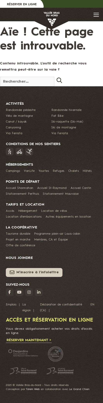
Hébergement (27, 211)
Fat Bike (57, 116)
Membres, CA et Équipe (51, 239)
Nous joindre (19, 258)
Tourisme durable (18, 234)
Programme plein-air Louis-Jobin (57, 234)
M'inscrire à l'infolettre (34, 272)
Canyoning (13, 127)
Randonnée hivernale (66, 110)
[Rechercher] (59, 80)
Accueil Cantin (81, 188)
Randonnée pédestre (20, 110)
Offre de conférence (20, 245)
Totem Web (33, 389)
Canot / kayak (16, 121)
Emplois (11, 304)
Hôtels (87, 171)
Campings (13, 171)
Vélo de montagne (19, 116)
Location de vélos (54, 211)
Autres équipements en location (68, 216)
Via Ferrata (14, 133)
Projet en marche (18, 239)
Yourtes (44, 171)
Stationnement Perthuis (22, 194)
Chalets (73, 171)
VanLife (29, 171)
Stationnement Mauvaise (61, 194)
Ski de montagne (63, 127)
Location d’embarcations (24, 216)
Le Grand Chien (79, 389)
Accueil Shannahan (19, 188)
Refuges (58, 171)
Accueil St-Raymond (52, 188)
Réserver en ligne (22, 4)
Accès (10, 211)
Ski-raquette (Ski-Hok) (67, 121)
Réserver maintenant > (29, 340)
